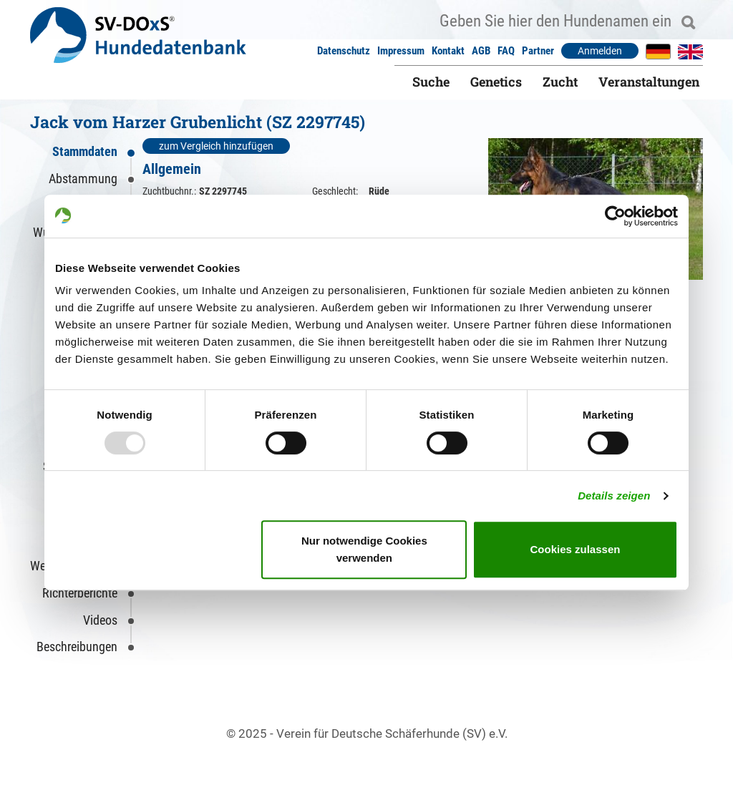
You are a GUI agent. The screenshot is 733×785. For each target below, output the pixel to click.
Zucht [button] (560, 81)
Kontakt (448, 50)
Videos (100, 620)
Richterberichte (79, 592)
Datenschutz (343, 50)
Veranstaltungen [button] (648, 81)
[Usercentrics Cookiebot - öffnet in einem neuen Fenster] (615, 216)
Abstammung (83, 178)
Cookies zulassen (575, 549)
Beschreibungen (77, 646)
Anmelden (600, 51)
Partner (538, 50)
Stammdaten (84, 151)
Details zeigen (614, 495)
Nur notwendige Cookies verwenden (364, 549)
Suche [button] (431, 81)
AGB (481, 50)
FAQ (506, 50)
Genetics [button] (496, 81)
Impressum (400, 50)
